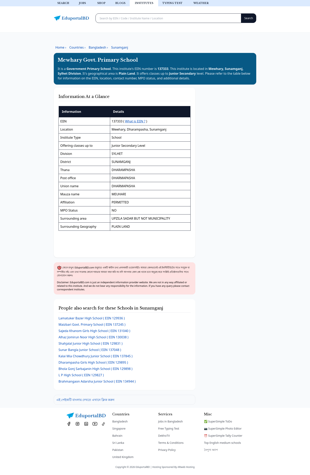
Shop (101, 3)
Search (63, 3)
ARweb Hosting (186, 467)
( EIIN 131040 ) (94, 331)
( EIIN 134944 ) (97, 381)
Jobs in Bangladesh (170, 421)
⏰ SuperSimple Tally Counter (223, 435)
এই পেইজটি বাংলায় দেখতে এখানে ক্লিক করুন (85, 400)
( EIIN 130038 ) (94, 337)
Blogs (120, 3)
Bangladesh (120, 421)
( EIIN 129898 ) (95, 369)
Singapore (119, 428)
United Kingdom (122, 457)
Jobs (82, 3)
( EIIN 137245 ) (92, 324)
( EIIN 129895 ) (93, 362)
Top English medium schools (222, 443)
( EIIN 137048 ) (90, 350)
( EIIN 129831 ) (91, 343)
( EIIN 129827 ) (81, 375)
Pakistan (117, 450)
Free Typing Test (168, 428)
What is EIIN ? (135, 121)
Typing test (172, 3)
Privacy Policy (167, 450)
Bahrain (117, 435)
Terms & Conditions (171, 443)
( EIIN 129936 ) (92, 318)
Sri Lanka (118, 443)
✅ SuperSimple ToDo (218, 421)
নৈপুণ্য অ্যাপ (211, 450)
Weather (201, 3)
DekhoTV (164, 435)
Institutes (144, 3)
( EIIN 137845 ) (95, 356)
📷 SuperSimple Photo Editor (223, 428)
